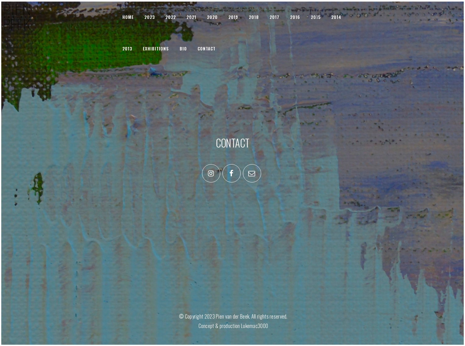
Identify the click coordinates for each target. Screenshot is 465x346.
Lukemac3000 (254, 326)
